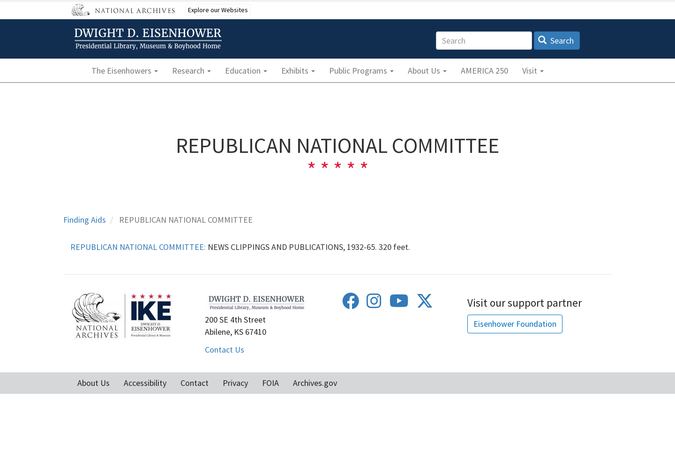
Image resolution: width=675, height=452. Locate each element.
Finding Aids (84, 219)
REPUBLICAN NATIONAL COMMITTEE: (138, 246)
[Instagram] (374, 304)
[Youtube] (399, 304)
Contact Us (224, 349)
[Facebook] (350, 304)
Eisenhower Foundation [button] (514, 323)
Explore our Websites (218, 10)
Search (556, 40)
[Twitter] (424, 304)
